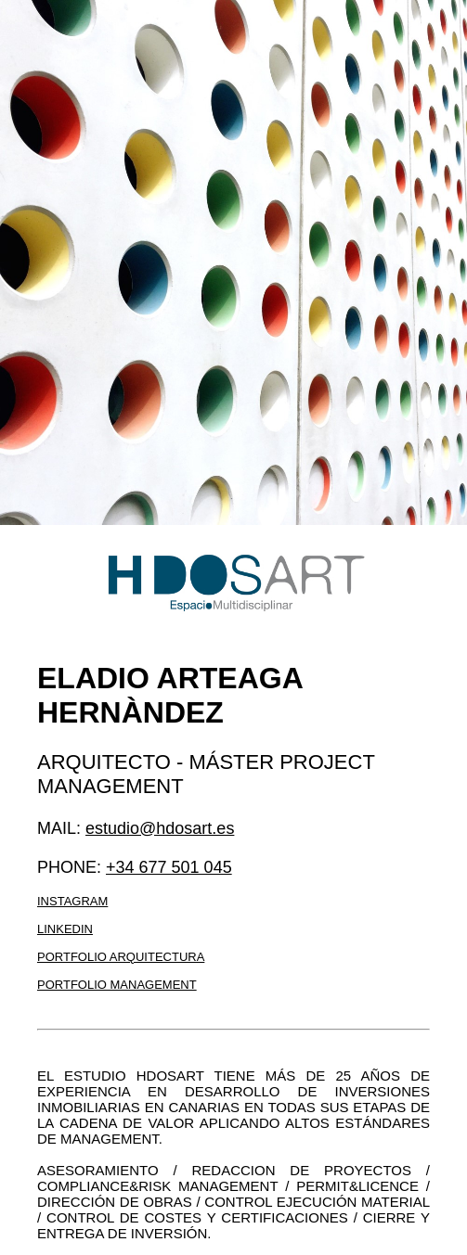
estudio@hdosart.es (159, 828)
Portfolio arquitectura (120, 957)
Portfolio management (117, 985)
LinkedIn (65, 929)
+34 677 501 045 (169, 867)
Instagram (72, 901)
